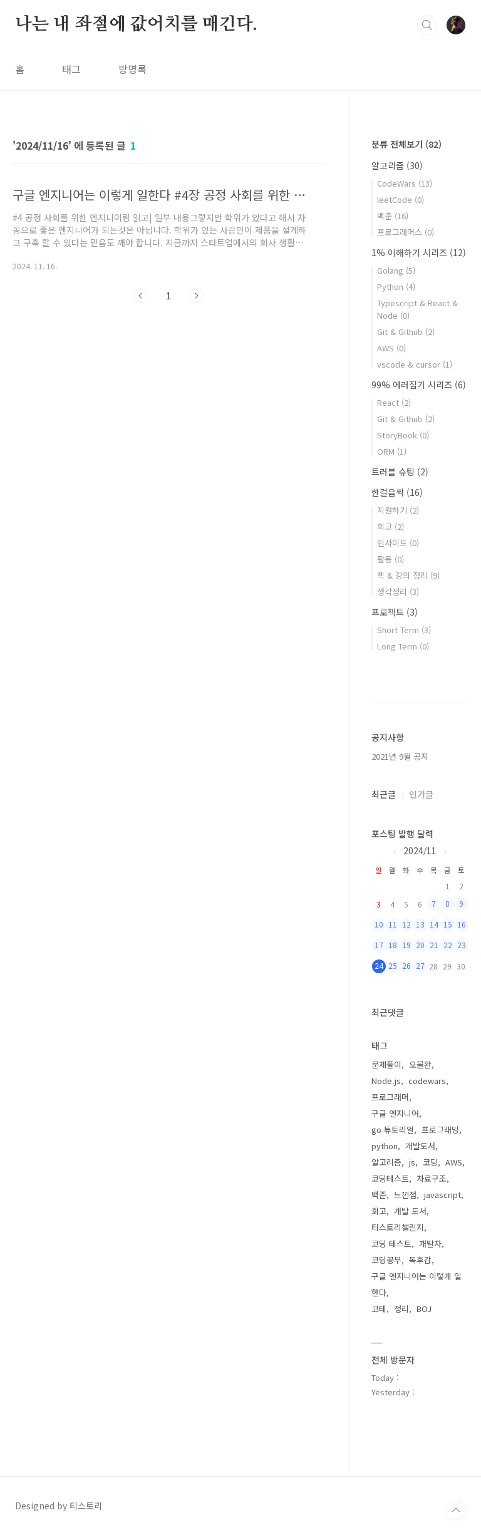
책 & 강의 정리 (408, 575)
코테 (378, 1309)
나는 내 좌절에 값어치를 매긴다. (136, 24)
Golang (396, 270)
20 (420, 944)
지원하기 (398, 510)
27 (420, 965)
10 (379, 924)
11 (392, 924)
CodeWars (404, 183)
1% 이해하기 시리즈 (418, 252)
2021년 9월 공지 (399, 756)
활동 (390, 559)
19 (406, 944)
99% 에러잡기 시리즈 (418, 384)
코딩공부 (386, 1260)
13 (420, 924)
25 (392, 965)
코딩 (430, 1162)
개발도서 (420, 1146)
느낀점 (405, 1195)
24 (379, 965)
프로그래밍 (440, 1129)
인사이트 (398, 543)
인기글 (421, 794)
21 (434, 944)
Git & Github (406, 332)
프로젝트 (394, 612)
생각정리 (398, 591)
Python (396, 286)
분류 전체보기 (406, 144)
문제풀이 (386, 1064)
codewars (427, 1081)
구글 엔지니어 (395, 1113)
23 (461, 944)
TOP (456, 1511)
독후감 (420, 1260)
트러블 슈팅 (399, 471)
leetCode (400, 199)
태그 (71, 68)
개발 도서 (410, 1211)
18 (392, 944)
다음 (196, 295)
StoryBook (403, 435)
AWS (391, 348)
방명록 (132, 68)
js (412, 1162)
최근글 (383, 794)
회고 (390, 526)
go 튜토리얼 (392, 1129)
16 (461, 924)
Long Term (403, 646)
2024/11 (420, 850)
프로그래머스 (405, 232)
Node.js (386, 1081)
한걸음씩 (397, 492)
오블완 (420, 1064)
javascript (442, 1195)
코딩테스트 (390, 1178)
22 (447, 944)
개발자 (430, 1243)
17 (379, 944)
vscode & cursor (414, 364)
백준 (392, 216)
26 (406, 965)
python (384, 1146)
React (394, 402)
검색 (427, 25)
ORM (391, 451)
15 (447, 924)
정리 (401, 1309)
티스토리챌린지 (397, 1227)
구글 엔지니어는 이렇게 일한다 (416, 1284)
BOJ (424, 1309)
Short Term (404, 630)
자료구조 (431, 1178)
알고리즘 (397, 165)
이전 (140, 295)
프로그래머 (390, 1097)
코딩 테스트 (391, 1243)
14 (434, 924)
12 (406, 924)
